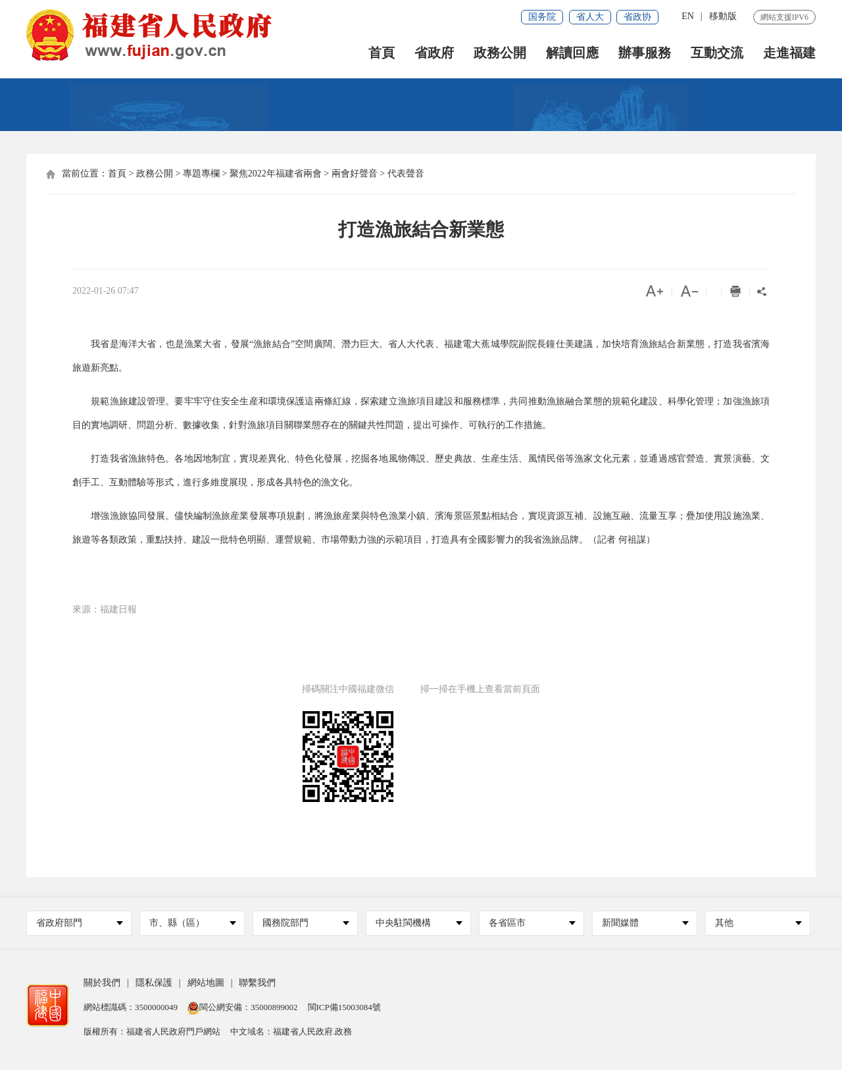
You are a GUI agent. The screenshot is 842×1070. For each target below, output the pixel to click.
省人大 (590, 17)
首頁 (381, 53)
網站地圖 (205, 983)
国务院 (542, 17)
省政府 (434, 53)
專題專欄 (201, 173)
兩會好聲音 (355, 173)
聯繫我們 (257, 983)
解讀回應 (572, 53)
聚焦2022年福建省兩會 (276, 173)
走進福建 (789, 53)
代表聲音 (405, 173)
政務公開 (500, 53)
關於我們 (102, 983)
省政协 (637, 17)
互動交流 (717, 53)
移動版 (723, 16)
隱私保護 (154, 983)
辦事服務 (644, 53)
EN (687, 16)
